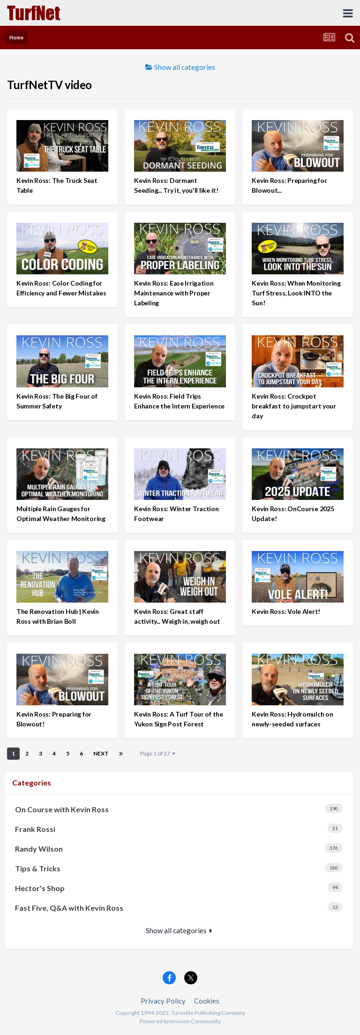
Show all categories (180, 67)
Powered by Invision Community (180, 1021)
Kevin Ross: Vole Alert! (286, 611)
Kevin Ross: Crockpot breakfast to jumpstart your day (294, 406)
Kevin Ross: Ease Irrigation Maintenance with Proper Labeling (173, 293)
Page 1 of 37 (157, 753)
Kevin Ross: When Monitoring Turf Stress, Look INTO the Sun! (296, 293)
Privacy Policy (163, 1001)
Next (101, 753)
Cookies (206, 1001)
